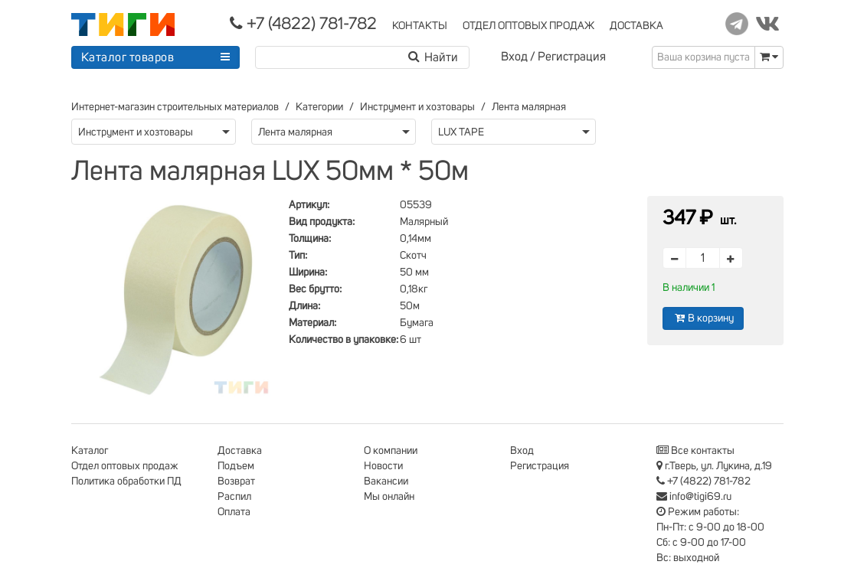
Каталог (89, 451)
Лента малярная (529, 107)
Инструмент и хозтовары (417, 107)
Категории (319, 107)
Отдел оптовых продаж (124, 466)
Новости (383, 466)
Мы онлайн (389, 496)
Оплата (234, 512)
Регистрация (572, 57)
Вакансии (386, 481)
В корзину (703, 318)
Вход (514, 57)
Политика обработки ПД (126, 481)
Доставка (240, 451)
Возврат (236, 481)
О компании (390, 451)
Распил (234, 496)
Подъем (236, 466)
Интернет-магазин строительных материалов (175, 107)
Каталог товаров (128, 57)
